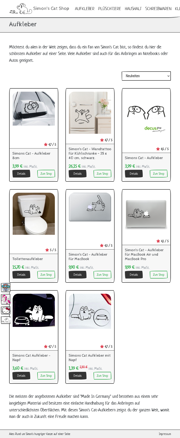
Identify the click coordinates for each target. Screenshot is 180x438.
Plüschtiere (109, 8)
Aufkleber (84, 8)
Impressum (165, 434)
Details (21, 174)
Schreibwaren (158, 8)
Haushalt (133, 8)
